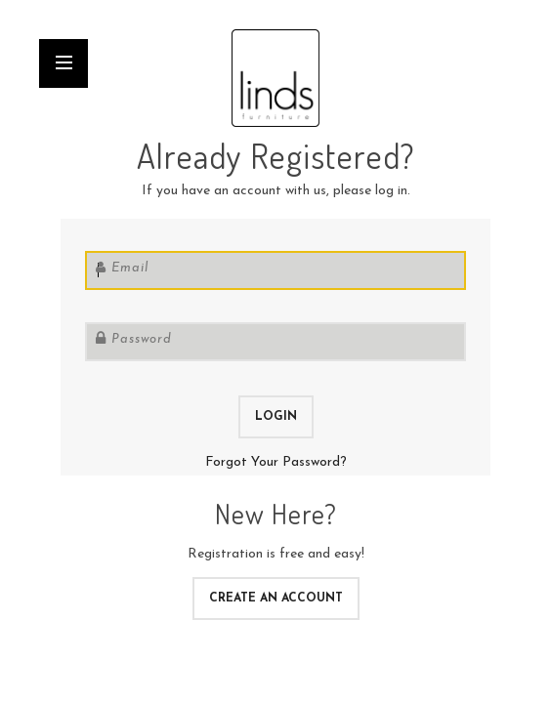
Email (129, 268)
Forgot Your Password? (276, 462)
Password (141, 339)
